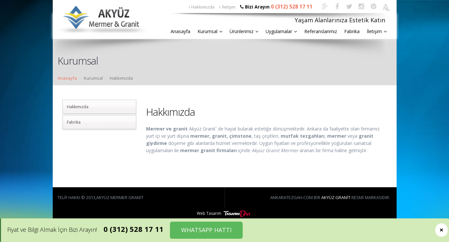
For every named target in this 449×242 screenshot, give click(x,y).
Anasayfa (180, 31)
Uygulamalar (281, 31)
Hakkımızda (202, 7)
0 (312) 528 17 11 (133, 229)
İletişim (227, 7)
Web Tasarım (224, 213)
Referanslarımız (320, 31)
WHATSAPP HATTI (206, 230)
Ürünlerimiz (244, 31)
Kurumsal (209, 31)
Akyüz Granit (335, 197)
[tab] (99, 107)
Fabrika (352, 31)
